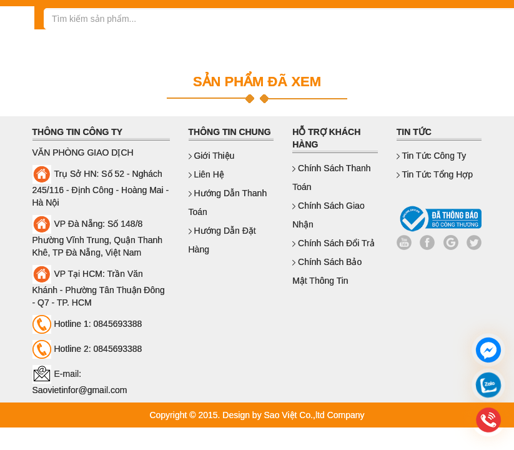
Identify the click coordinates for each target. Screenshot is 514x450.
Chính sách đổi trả (333, 243)
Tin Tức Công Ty (432, 156)
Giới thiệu (212, 156)
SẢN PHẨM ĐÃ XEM (257, 81)
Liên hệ (206, 174)
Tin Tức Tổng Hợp (435, 174)
